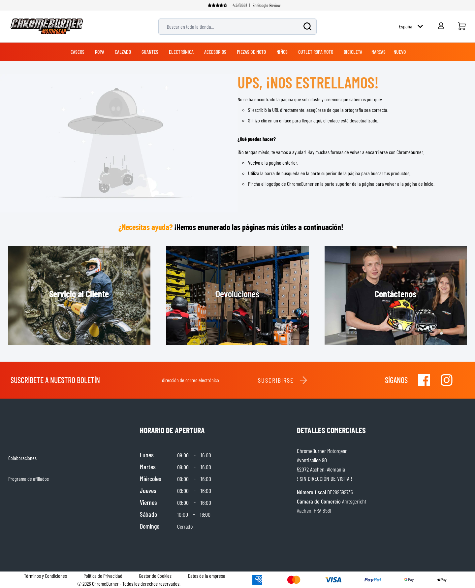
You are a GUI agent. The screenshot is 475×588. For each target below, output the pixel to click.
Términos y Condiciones (45, 575)
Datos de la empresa (206, 575)
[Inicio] (461, 26)
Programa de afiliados (28, 478)
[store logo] (47, 26)
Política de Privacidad (102, 575)
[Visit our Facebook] (424, 380)
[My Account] (441, 26)
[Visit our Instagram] (447, 380)
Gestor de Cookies (155, 575)
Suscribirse (283, 380)
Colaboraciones (22, 458)
